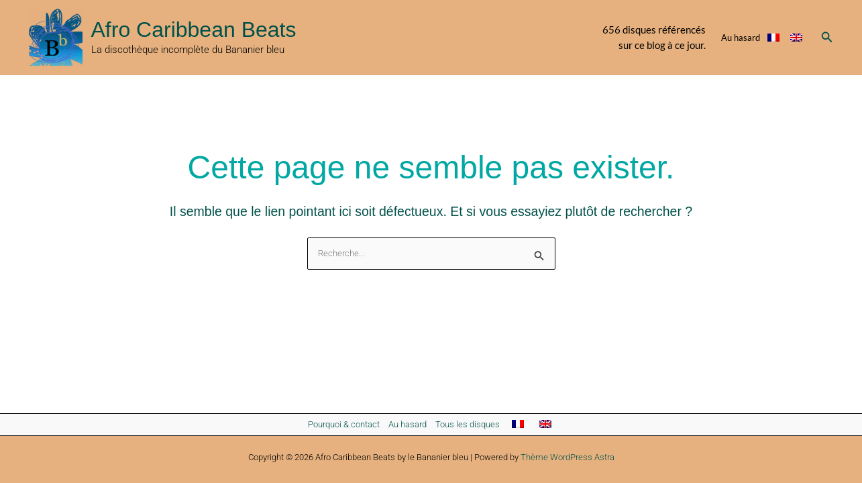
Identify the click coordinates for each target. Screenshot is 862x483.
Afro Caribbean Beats (194, 29)
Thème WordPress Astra (567, 457)
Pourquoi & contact (344, 424)
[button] (827, 37)
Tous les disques (467, 424)
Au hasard (740, 37)
